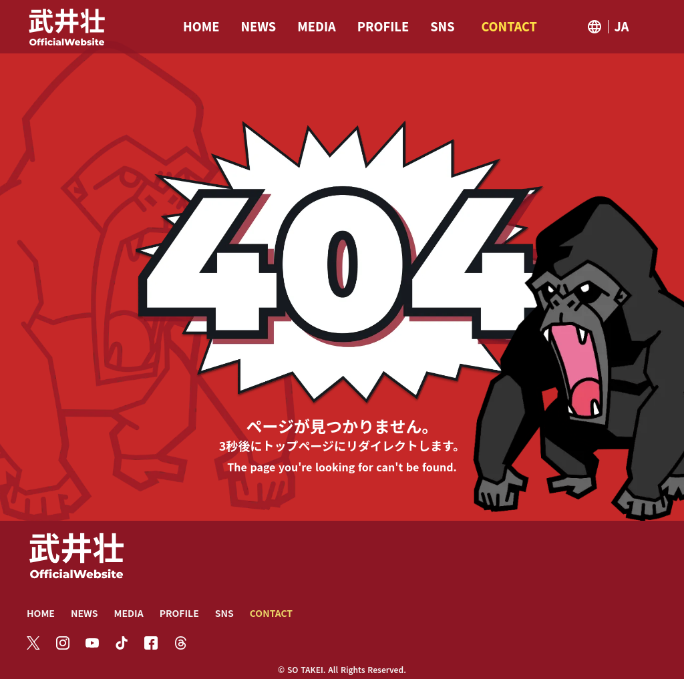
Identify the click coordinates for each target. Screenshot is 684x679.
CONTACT (271, 613)
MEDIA (128, 613)
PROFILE (179, 613)
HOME (41, 613)
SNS (224, 613)
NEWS (84, 613)
